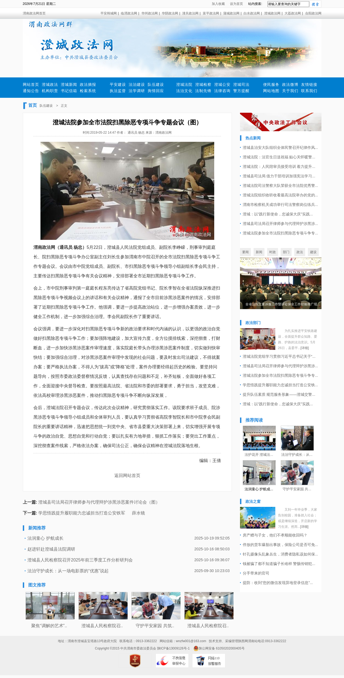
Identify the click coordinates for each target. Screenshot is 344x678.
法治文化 (184, 91)
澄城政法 (50, 84)
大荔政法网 (293, 13)
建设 (313, 252)
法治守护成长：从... (297, 455)
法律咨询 (222, 91)
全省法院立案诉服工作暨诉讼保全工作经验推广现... (282, 304)
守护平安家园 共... (297, 489)
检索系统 (88, 91)
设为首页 (236, 4)
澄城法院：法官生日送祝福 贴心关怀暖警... (279, 157)
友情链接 (309, 84)
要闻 (245, 252)
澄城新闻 (69, 84)
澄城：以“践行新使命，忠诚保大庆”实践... (278, 214)
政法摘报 (88, 84)
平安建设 (118, 84)
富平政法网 (211, 13)
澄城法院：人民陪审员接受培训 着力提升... (279, 166)
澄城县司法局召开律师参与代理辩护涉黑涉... (280, 223)
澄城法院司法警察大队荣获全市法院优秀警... (280, 185)
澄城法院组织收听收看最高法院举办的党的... (280, 195)
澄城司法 (241, 84)
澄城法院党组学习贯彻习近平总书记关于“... (279, 356)
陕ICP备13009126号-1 (173, 648)
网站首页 (31, 84)
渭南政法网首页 (34, 13)
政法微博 (290, 84)
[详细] (305, 348)
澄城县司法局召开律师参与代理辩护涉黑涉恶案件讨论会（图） (99, 502)
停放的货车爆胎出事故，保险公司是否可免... (280, 544)
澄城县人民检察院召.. (102, 625)
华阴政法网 (170, 13)
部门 (286, 252)
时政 (272, 252)
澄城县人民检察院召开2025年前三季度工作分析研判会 (80, 560)
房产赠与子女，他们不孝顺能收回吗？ (275, 535)
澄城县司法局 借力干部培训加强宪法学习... (279, 176)
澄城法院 (184, 84)
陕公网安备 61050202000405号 (219, 648)
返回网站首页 (127, 475)
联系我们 (309, 91)
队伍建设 (156, 84)
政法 (299, 252)
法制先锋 (203, 91)
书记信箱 (69, 91)
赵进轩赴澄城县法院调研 (51, 549)
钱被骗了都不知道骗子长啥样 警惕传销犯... (279, 563)
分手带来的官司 (256, 573)
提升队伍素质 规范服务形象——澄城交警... (279, 394)
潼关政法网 (190, 13)
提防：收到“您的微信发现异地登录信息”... (278, 582)
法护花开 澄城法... (259, 455)
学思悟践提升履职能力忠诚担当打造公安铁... (280, 385)
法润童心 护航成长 (45, 538)
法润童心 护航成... (259, 489)
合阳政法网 (313, 13)
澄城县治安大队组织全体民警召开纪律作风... (280, 147)
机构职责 (50, 91)
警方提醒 (241, 91)
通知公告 (31, 91)
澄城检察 (203, 84)
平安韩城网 (108, 13)
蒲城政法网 (231, 13)
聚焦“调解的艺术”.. (49, 625)
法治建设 (137, 84)
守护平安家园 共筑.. (155, 625)
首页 (32, 105)
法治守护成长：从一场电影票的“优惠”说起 (68, 571)
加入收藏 (218, 4)
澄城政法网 (272, 13)
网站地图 (271, 91)
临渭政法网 (129, 13)
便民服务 (271, 84)
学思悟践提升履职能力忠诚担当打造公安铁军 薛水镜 (91, 513)
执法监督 (118, 91)
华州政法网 (149, 13)
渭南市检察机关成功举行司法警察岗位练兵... (280, 204)
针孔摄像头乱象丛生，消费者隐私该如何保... (280, 554)
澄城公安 (222, 84)
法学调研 (137, 91)
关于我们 (290, 91)
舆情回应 (156, 91)
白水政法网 (252, 13)
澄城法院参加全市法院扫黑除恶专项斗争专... (280, 233)
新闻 (259, 252)
